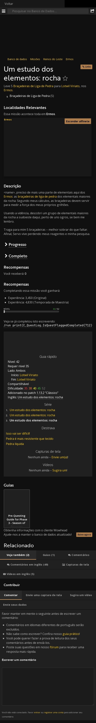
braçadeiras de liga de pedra (37, 196)
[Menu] (3, 11)
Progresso (17, 244)
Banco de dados (17, 59)
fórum (54, 647)
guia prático (71, 634)
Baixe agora (84, 534)
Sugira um (59, 470)
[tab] (18, 555)
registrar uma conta (54, 712)
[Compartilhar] (92, 11)
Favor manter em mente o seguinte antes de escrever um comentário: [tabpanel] (48, 665)
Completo (18, 256)
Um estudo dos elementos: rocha (32, 410)
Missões (35, 59)
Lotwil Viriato (70, 86)
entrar (37, 712)
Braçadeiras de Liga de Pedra (33, 86)
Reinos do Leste (53, 59)
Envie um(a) (60, 457)
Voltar (9, 4)
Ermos (69, 59)
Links (88, 66)
